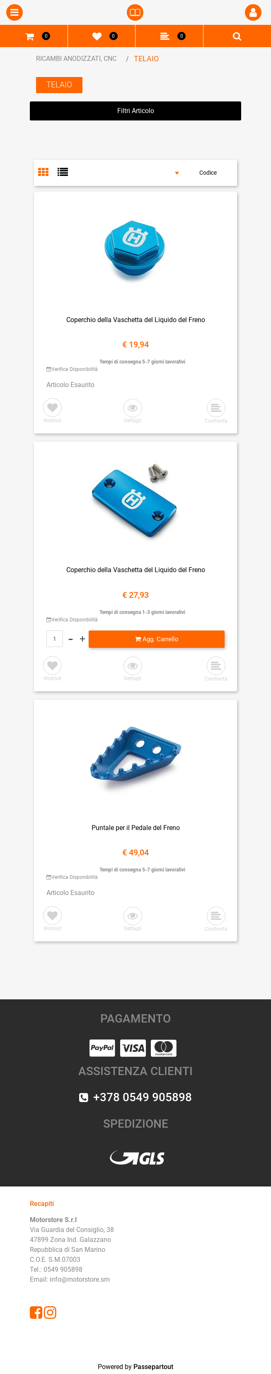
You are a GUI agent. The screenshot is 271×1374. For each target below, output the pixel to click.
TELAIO (146, 58)
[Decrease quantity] (70, 639)
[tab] (48, 173)
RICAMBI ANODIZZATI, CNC (76, 59)
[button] (133, 411)
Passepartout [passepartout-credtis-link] (153, 1367)
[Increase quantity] (82, 639)
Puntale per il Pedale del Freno (136, 828)
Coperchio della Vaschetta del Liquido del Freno (135, 320)
